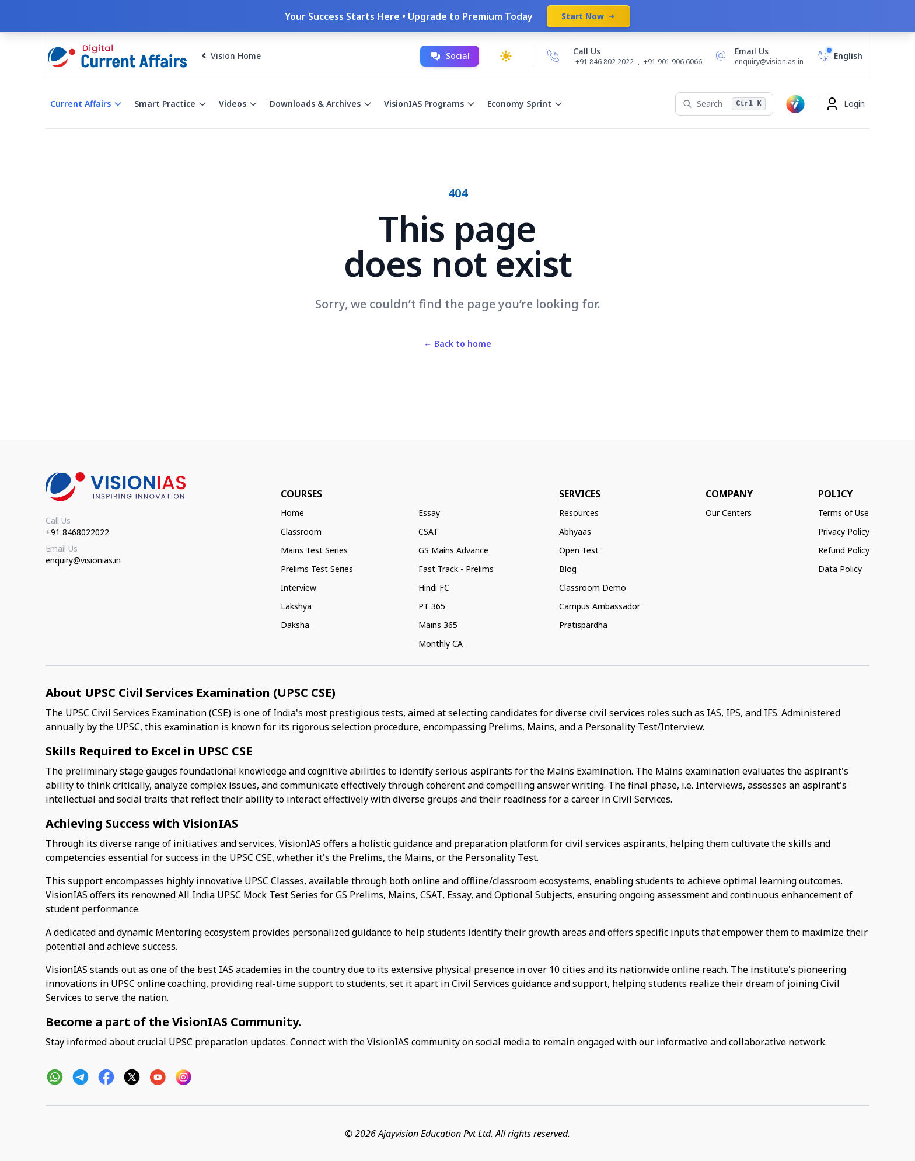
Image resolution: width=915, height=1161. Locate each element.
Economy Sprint (525, 103)
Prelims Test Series (317, 568)
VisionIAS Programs (430, 103)
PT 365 (431, 606)
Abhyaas (575, 531)
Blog (568, 568)
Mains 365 (438, 624)
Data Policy (840, 568)
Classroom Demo (592, 587)
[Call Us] (553, 56)
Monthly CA (440, 643)
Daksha (295, 624)
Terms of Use (843, 512)
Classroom (301, 531)
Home (292, 512)
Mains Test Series (314, 550)
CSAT (428, 531)
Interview (298, 587)
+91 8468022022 (77, 532)
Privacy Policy (843, 531)
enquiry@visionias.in (83, 560)
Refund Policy (843, 550)
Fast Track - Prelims (456, 568)
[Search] (724, 104)
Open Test (579, 550)
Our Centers (729, 512)
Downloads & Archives (321, 103)
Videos (238, 103)
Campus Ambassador (599, 606)
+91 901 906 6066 (673, 62)
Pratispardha (583, 624)
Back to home (457, 343)
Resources (579, 512)
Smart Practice (170, 103)
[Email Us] (757, 56)
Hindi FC (433, 587)
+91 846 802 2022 (604, 62)
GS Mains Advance (453, 550)
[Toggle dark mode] (506, 56)
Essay (429, 512)
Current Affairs (86, 103)
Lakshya (296, 606)
